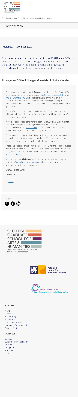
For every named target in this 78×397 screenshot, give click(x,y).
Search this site (11, 328)
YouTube (9, 350)
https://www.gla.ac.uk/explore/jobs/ (24, 162)
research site (31, 127)
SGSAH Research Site (14, 319)
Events (8, 313)
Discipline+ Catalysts (13, 322)
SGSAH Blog (10, 316)
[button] (39, 26)
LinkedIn (8, 353)
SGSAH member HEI (14, 154)
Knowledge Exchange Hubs (16, 325)
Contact (8, 339)
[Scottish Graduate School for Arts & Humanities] (12, 7)
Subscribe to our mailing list (16, 341)
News (10, 181)
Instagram (9, 347)
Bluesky (8, 344)
